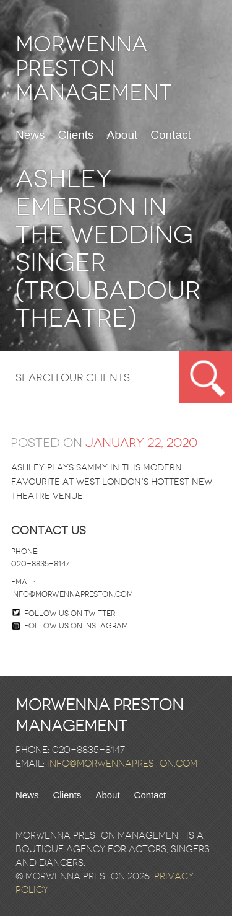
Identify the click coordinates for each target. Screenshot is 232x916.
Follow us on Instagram (70, 626)
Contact (170, 135)
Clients (76, 135)
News (30, 135)
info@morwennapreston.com (72, 594)
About (122, 135)
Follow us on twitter (69, 613)
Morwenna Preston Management (93, 68)
